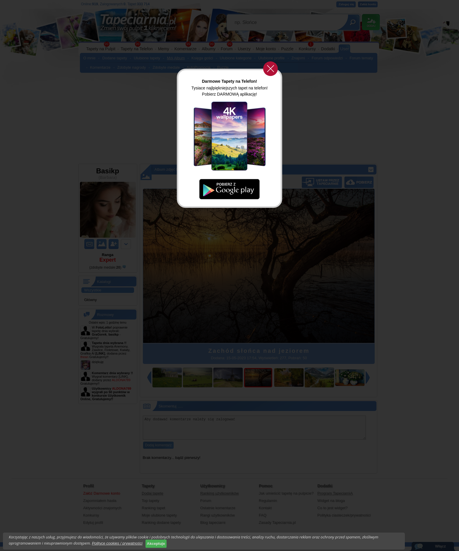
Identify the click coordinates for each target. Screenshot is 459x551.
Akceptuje (156, 543)
